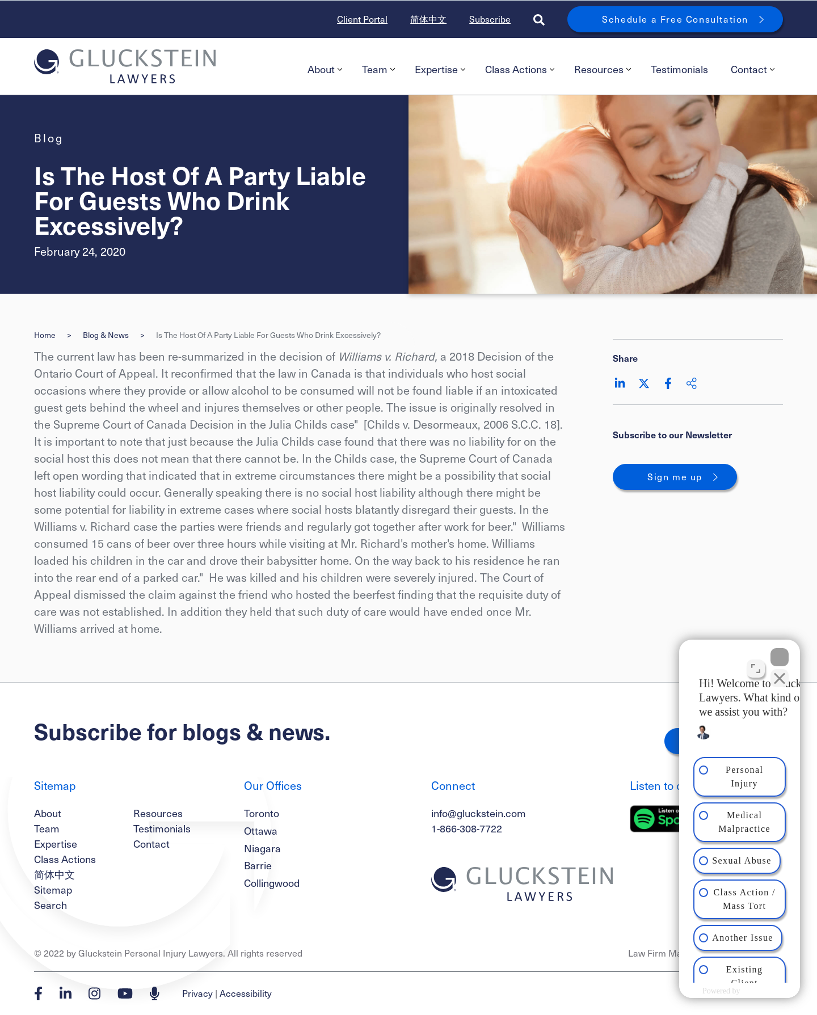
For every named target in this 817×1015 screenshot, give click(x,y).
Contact (752, 69)
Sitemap (53, 889)
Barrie (258, 865)
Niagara (262, 848)
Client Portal (362, 19)
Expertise (440, 69)
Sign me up (674, 477)
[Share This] (692, 383)
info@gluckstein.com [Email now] (478, 813)
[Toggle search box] (539, 19)
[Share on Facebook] (668, 383)
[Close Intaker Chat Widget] (779, 653)
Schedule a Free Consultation (675, 19)
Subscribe (490, 19)
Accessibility (246, 993)
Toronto (261, 813)
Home (45, 334)
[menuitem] (323, 69)
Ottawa (260, 830)
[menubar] (539, 69)
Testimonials (679, 69)
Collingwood (272, 883)
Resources (602, 69)
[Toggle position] (756, 664)
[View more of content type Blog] (49, 138)
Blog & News (106, 334)
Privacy (197, 993)
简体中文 (428, 19)
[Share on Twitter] (644, 383)
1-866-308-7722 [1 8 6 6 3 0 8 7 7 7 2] (466, 828)
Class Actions (519, 69)
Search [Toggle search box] (50, 905)
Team (378, 69)
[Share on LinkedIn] (620, 383)
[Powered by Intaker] (718, 991)
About (325, 69)
